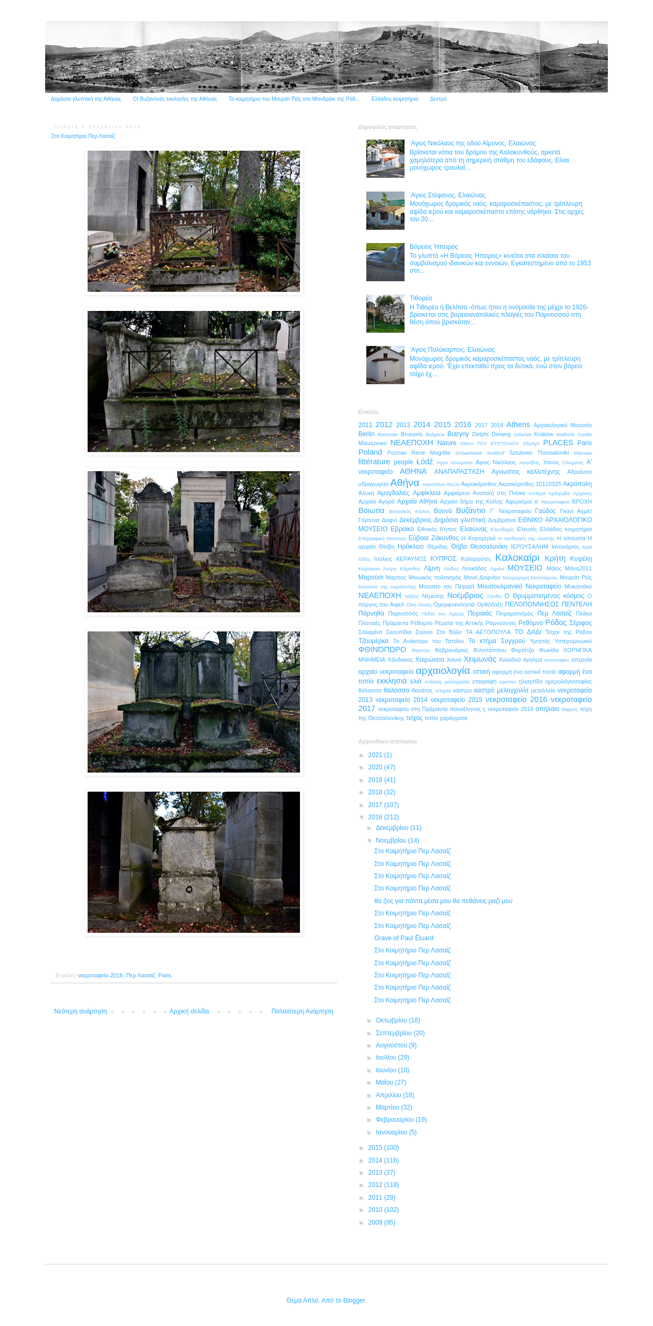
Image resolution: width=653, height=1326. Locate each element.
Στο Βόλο (449, 632)
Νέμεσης (433, 596)
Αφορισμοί (518, 501)
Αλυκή (366, 493)
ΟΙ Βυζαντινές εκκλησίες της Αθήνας (175, 99)
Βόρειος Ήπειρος (434, 246)
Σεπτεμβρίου (395, 1033)
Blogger (354, 1300)
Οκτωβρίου (392, 1020)
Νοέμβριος (465, 595)
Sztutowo (520, 452)
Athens (518, 424)
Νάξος (412, 596)
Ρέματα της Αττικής (459, 623)
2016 (462, 424)
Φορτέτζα (522, 650)
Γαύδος (545, 511)
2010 (376, 1210)
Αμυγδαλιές (393, 493)
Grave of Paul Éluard (403, 938)
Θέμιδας (437, 546)
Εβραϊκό (402, 529)
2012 (384, 424)
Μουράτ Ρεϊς (576, 577)
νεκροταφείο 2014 (401, 700)
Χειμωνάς (479, 659)
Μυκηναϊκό (578, 586)
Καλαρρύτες (476, 559)
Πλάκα (583, 613)
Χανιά (454, 659)
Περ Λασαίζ (141, 975)
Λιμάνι (497, 568)
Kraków (543, 434)
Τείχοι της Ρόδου (569, 632)
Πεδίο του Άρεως (443, 614)
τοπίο (431, 718)
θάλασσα (369, 690)
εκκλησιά (392, 681)
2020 (376, 767)
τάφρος (569, 709)
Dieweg (501, 434)
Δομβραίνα (501, 520)
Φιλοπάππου (489, 650)
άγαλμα (532, 659)
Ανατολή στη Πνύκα (498, 493)
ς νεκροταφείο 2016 (508, 709)
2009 (376, 1222)
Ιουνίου (387, 1070)
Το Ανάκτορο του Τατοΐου (429, 641)
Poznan (397, 452)
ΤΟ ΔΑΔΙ (528, 632)
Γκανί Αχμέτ (576, 511)
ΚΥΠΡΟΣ (444, 558)
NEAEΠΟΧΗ (411, 442)
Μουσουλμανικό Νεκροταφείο (519, 586)
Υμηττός (540, 641)
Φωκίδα (549, 650)
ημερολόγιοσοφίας (568, 681)
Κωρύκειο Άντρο (377, 568)
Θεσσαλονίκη (489, 546)
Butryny (458, 434)
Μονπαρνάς (544, 577)
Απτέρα (536, 493)
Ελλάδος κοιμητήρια (395, 99)
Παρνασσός (403, 613)
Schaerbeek (468, 453)
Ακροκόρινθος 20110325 (530, 484)
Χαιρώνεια (429, 659)
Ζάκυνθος (445, 538)
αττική (481, 671)
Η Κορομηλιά (478, 538)
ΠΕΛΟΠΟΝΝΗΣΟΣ (532, 604)
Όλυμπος (573, 462)
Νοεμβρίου (392, 840)
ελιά (416, 681)
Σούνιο (423, 632)
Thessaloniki (553, 452)
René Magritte (431, 452)
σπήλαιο (547, 709)
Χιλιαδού (510, 659)
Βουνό (443, 511)
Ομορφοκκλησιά (454, 604)
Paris (164, 975)
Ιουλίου (387, 1057)
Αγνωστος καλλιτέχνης (526, 471)
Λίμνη (432, 568)
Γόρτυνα (369, 520)
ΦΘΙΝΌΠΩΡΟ (382, 649)
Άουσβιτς (529, 462)
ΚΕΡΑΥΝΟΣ (411, 559)
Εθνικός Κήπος (437, 529)
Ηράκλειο (411, 546)
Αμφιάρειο (456, 493)
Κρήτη (555, 558)
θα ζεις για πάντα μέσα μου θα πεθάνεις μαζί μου (443, 901)
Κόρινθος (410, 568)
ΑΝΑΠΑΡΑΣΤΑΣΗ (459, 471)
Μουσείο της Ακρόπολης (387, 587)
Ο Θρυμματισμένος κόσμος (544, 596)
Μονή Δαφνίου (482, 577)
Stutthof (495, 453)
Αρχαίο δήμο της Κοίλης (471, 501)
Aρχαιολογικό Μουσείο (563, 425)
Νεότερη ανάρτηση (80, 1011)
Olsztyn (531, 443)
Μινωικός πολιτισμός (434, 577)
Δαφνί (389, 520)
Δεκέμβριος (415, 520)
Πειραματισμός (515, 613)
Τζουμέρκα (373, 641)
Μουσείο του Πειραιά (446, 586)
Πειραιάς (480, 613)
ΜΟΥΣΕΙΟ (525, 568)
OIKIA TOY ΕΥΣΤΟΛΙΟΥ (489, 443)
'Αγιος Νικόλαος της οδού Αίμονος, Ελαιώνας (473, 143)
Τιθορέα (421, 298)
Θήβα (459, 546)
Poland (370, 452)
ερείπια (507, 681)
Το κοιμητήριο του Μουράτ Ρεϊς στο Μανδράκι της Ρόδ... (294, 99)
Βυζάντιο (470, 510)
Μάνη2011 (578, 568)
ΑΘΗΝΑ (413, 471)
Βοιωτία (371, 510)
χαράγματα (453, 718)
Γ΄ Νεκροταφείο (510, 511)
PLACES (558, 442)
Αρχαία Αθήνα (417, 501)
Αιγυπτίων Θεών (440, 484)
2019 (376, 780)
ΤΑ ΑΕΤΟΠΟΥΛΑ (488, 632)
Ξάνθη (494, 596)
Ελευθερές (502, 529)
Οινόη (425, 605)
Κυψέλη (581, 558)
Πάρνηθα (371, 613)
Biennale (388, 434)
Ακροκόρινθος (478, 484)
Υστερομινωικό (573, 641)
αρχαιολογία (443, 670)
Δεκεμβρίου (393, 827)
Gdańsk (522, 434)
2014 (422, 424)
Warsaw (583, 453)
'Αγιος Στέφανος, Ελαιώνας (448, 195)
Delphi (480, 434)
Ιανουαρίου (392, 1132)
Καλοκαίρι (517, 557)
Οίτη (411, 605)
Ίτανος (551, 462)
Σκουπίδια (398, 632)
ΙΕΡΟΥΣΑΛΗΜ (529, 546)
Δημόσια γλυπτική (460, 520)
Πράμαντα (395, 623)
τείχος (414, 718)
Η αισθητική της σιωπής (526, 538)
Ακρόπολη (577, 484)
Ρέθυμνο (421, 623)
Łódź (424, 461)
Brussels (412, 434)
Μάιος (554, 568)
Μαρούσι (370, 577)
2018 (497, 425)
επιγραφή (484, 681)
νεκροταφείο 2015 (456, 700)
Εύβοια (418, 538)
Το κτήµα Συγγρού (496, 641)
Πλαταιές (369, 623)
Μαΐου (385, 1082)
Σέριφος (581, 623)
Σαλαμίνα (370, 632)
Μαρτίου (388, 1107)
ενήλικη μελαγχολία (447, 681)
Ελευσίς (527, 529)
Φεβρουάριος (452, 650)
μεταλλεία (543, 690)
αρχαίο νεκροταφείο (386, 671)
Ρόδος (556, 622)
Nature (447, 443)
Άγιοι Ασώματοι (455, 462)
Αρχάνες (582, 493)
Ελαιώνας (473, 529)
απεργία (581, 659)
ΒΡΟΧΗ (582, 501)
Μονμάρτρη (516, 577)
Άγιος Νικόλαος (496, 462)
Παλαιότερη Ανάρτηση (302, 1011)
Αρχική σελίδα (189, 1011)
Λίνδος (451, 568)
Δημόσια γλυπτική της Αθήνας (86, 99)
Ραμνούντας (501, 623)
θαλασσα (396, 690)
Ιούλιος (383, 559)
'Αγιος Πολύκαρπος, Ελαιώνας (452, 349)
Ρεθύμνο (531, 623)
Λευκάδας (474, 568)
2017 (481, 425)
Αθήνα (404, 482)
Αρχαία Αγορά (376, 501)
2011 (365, 425)
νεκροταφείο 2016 (100, 975)
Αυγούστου (392, 1045)
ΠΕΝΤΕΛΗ (577, 604)
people (403, 462)
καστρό (484, 690)
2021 (376, 755)
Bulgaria (435, 434)
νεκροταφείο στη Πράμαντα (413, 709)
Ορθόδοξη (490, 604)
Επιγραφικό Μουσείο (382, 538)
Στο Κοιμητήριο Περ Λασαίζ (412, 851)
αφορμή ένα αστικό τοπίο (524, 672)
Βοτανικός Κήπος (410, 511)
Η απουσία (571, 538)
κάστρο (462, 690)
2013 (403, 425)
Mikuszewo (372, 443)
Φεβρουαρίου (396, 1119)
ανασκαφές (556, 660)
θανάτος (422, 690)
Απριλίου (389, 1095)
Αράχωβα (559, 493)
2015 (442, 424)
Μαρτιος (395, 577)
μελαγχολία (512, 690)
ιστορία (443, 691)
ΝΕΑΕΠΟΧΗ (379, 595)
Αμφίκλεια (427, 493)
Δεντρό (438, 99)
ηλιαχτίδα (531, 681)
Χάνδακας (400, 659)
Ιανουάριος (566, 546)
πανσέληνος (465, 709)
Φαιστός (420, 650)
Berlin (366, 434)
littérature (374, 461)
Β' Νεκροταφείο (552, 502)
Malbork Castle (574, 434)
